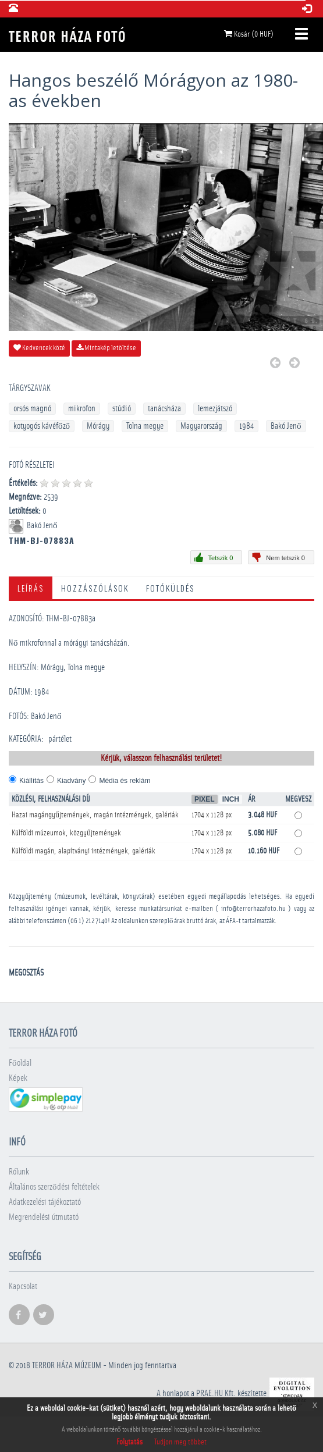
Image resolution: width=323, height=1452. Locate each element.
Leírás (30, 588)
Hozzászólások (95, 588)
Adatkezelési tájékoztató (45, 1202)
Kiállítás (31, 781)
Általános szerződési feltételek (54, 1187)
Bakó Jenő (286, 426)
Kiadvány (71, 781)
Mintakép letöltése (106, 348)
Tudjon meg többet (180, 1442)
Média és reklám (124, 781)
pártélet (60, 739)
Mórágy (98, 426)
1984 (246, 426)
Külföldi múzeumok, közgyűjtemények (66, 833)
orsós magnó (32, 408)
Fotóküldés (170, 588)
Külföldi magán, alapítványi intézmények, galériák (83, 851)
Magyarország (201, 426)
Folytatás (129, 1442)
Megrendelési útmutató (44, 1217)
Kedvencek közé (39, 348)
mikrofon (81, 408)
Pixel (204, 799)
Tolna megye (145, 426)
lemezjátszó (215, 408)
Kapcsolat (23, 1286)
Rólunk (19, 1172)
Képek (18, 1078)
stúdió (121, 408)
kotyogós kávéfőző (41, 426)
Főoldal (20, 1063)
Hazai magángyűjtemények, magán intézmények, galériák (95, 815)
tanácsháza (164, 408)
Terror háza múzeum (66, 1365)
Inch (230, 799)
